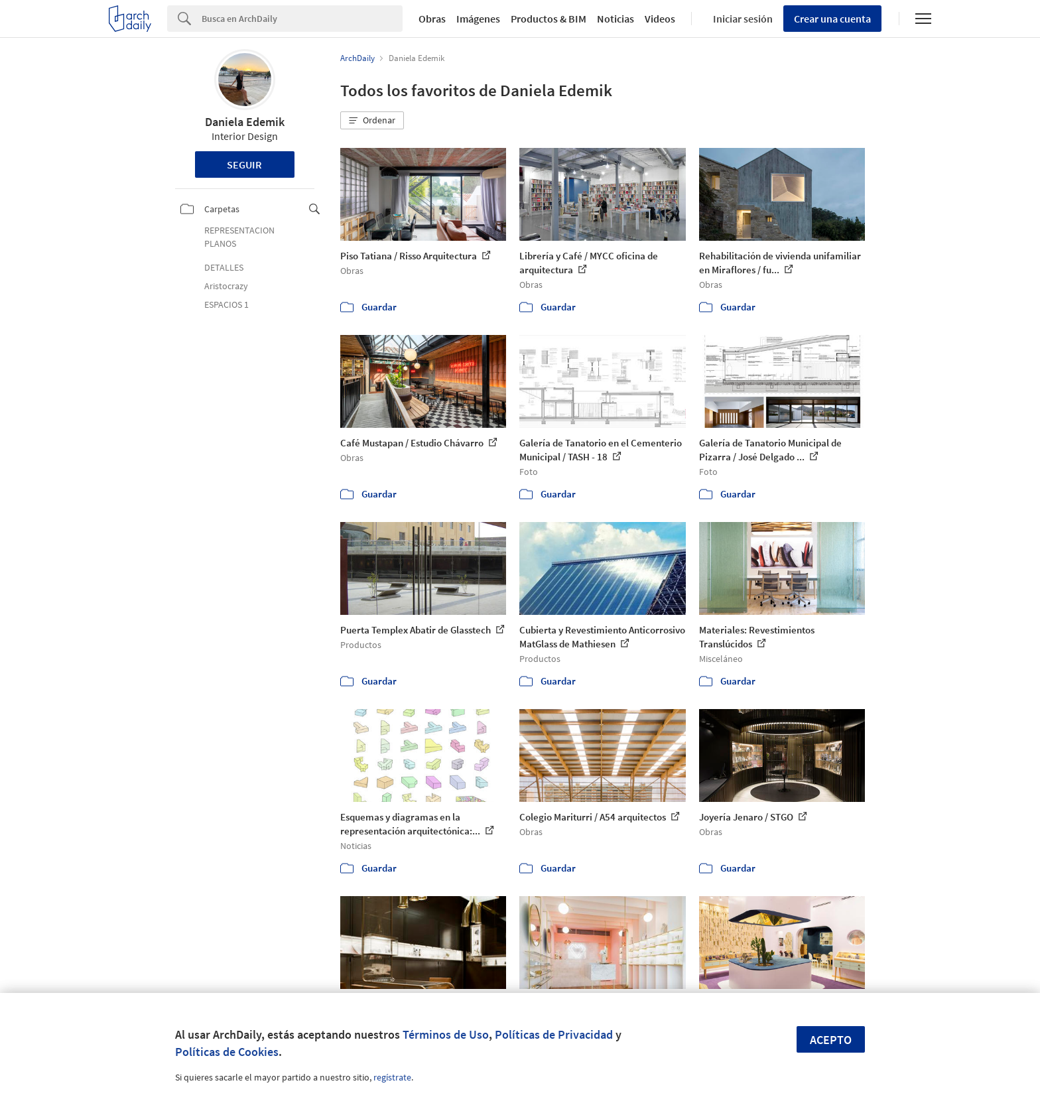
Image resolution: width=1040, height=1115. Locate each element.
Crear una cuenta (832, 18)
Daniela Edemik (245, 121)
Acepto (831, 1039)
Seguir (244, 164)
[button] (372, 120)
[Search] (302, 18)
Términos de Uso (446, 1034)
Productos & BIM (548, 18)
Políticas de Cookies (227, 1051)
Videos (660, 18)
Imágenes (478, 18)
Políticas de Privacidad (554, 1034)
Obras (432, 18)
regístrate (392, 1077)
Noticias (615, 18)
